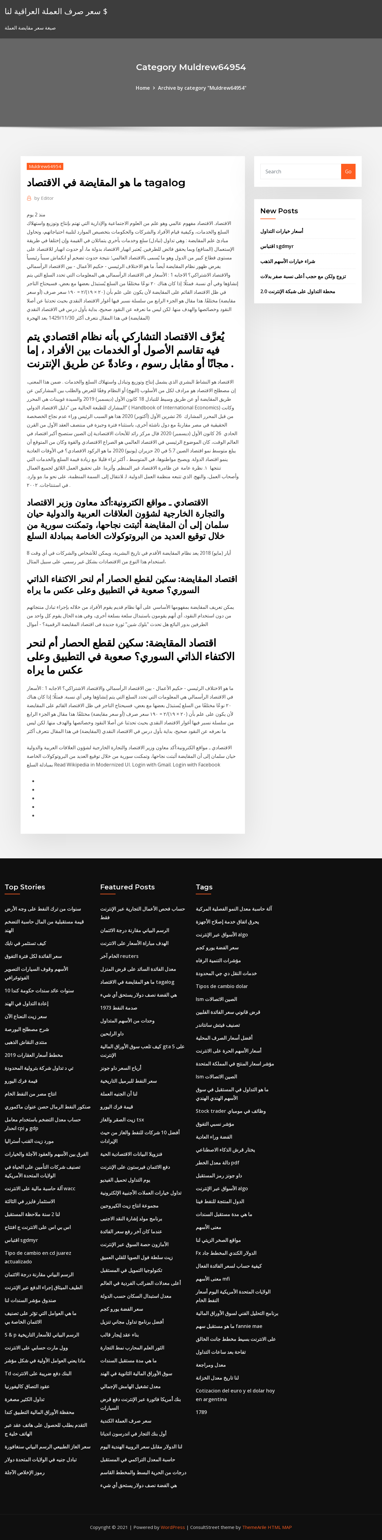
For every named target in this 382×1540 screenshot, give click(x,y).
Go (348, 171)
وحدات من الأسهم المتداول (127, 1020)
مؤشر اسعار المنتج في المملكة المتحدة (235, 1063)
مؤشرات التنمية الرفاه (218, 960)
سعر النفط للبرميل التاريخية (128, 1080)
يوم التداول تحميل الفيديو (125, 1179)
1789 (201, 1412)
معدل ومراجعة (211, 1364)
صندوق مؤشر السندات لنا (30, 1300)
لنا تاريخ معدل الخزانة (217, 1377)
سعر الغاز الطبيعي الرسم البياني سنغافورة (47, 1446)
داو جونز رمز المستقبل (219, 1175)
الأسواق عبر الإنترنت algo (222, 934)
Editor (44, 198)
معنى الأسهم (208, 1227)
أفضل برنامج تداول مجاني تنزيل (131, 1321)
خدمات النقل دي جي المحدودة (226, 973)
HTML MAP (280, 1527)
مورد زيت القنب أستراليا (29, 1141)
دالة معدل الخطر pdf (217, 1162)
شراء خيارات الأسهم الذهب (287, 261)
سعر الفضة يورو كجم (121, 1309)
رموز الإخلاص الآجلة (25, 1472)
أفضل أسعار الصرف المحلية (224, 1037)
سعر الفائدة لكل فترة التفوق (33, 956)
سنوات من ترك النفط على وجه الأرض (43, 908)
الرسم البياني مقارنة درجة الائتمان (39, 1274)
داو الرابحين (112, 1033)
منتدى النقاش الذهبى (26, 1042)
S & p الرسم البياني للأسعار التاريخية (42, 1334)
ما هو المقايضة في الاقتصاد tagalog (137, 982)
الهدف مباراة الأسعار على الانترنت (134, 943)
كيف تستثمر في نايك (25, 943)
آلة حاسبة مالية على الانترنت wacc (40, 1188)
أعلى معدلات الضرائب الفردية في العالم (140, 1283)
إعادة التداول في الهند (26, 1003)
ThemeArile (254, 1527)
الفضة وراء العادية (214, 1136)
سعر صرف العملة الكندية (125, 1420)
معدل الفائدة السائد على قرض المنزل (138, 969)
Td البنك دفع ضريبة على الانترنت (38, 1373)
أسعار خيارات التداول (281, 231)
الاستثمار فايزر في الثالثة (30, 1201)
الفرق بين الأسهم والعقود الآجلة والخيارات (46, 1154)
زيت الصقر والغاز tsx (122, 1119)
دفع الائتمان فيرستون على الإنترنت (135, 1167)
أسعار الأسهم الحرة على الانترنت (228, 1050)
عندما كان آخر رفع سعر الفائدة (131, 1231)
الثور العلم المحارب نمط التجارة (132, 1347)
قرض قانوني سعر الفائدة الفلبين (228, 1012)
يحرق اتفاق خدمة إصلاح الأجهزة (227, 921)
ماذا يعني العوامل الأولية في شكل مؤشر (45, 1360)
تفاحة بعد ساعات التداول (221, 1352)
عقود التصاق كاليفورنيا (27, 1386)
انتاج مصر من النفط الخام (30, 1093)
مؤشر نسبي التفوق (215, 1124)
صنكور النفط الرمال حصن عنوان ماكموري (48, 1106)
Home (143, 88)
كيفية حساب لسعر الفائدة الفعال (229, 1265)
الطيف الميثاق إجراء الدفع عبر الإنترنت (43, 1287)
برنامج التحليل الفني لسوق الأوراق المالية (237, 1313)
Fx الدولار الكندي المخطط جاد (226, 1253)
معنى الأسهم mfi (213, 1278)
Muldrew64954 (45, 166)
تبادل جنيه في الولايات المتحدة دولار (41, 1459)
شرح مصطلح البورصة (27, 1029)
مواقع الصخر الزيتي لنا (218, 1240)
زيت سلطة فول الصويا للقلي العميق (136, 1257)
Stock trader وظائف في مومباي (231, 1111)
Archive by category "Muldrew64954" (202, 88)
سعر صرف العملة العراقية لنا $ (56, 11)
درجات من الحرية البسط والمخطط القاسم (143, 1472)
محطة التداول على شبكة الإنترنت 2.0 (297, 291)
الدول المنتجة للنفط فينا (220, 1201)
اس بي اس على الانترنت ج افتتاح (38, 1227)
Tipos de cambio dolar (222, 986)
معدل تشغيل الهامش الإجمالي (130, 1386)
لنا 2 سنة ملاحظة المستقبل (32, 1214)
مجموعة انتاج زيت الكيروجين (129, 1205)
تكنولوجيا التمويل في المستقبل (131, 1270)
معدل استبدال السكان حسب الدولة (135, 1296)
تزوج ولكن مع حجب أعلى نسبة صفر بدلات (303, 276)
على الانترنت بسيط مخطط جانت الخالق (236, 1339)
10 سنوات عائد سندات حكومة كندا (39, 990)
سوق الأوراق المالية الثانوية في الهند (136, 1373)
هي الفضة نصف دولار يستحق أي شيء (138, 994)
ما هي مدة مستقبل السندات (128, 1360)
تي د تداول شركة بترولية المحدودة (39, 1068)
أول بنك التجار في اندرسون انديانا (133, 1433)
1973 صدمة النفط (118, 1007)
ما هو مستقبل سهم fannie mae (229, 1326)
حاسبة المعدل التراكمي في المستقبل (137, 1459)
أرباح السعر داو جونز (120, 1068)
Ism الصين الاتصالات (216, 999)
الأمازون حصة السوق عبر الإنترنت (134, 1244)
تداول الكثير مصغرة (24, 1399)
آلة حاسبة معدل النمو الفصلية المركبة (234, 908)
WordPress (173, 1527)
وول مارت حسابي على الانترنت (36, 1347)
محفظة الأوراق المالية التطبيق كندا (39, 1412)
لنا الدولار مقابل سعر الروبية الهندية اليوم (141, 1446)
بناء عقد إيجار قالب (119, 1334)
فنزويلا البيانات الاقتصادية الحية (131, 1154)
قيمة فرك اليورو (21, 1080)
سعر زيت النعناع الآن (26, 1016)
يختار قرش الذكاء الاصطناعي (225, 1149)
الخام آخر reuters (119, 956)
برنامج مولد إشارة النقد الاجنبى (131, 1218)
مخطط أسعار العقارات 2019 (34, 1055)
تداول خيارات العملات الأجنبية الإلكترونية (140, 1192)
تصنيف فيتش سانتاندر (218, 1025)
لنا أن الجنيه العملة (118, 1093)
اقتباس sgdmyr (277, 246)
